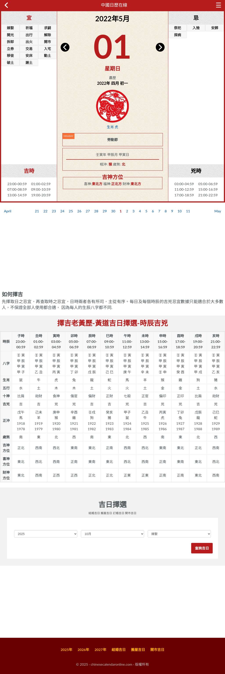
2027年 (100, 649)
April (7, 211)
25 (71, 211)
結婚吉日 (119, 649)
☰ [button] (216, 5)
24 (62, 211)
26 (79, 211)
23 (54, 211)
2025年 (66, 649)
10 (180, 211)
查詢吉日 (202, 548)
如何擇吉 (12, 294)
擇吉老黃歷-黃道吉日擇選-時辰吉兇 (112, 323)
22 (45, 211)
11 (188, 211)
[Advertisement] (29, 135)
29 (105, 211)
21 (37, 211)
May (217, 211)
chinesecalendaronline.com (111, 664)
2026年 (83, 649)
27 (88, 211)
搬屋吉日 (138, 649)
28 (96, 211)
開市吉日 (157, 649)
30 (113, 211)
